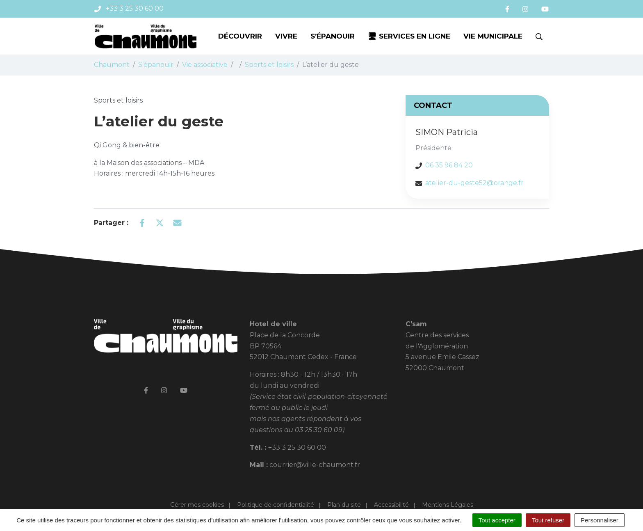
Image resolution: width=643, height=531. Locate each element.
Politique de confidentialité (275, 504)
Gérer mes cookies (197, 504)
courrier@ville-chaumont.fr (314, 465)
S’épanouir (332, 36)
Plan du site (344, 504)
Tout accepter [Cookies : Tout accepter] (497, 520)
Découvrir (240, 36)
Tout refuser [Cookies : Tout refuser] (548, 520)
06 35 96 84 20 (449, 165)
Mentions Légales (447, 504)
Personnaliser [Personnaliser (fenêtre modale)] (599, 520)
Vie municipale (492, 36)
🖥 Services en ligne (409, 36)
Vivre (286, 36)
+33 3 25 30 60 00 (297, 447)
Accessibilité (391, 504)
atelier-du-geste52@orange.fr (474, 183)
